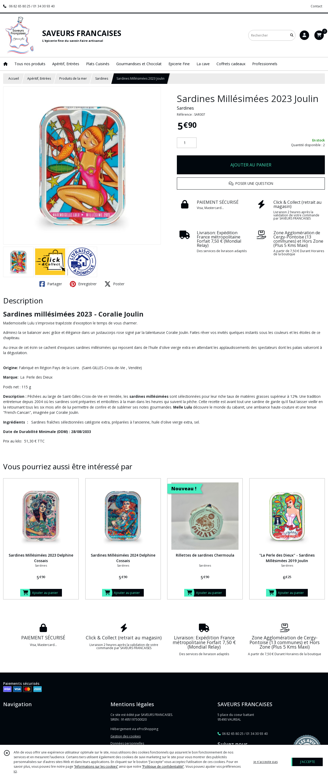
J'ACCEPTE (307, 762)
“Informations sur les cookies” (96, 766)
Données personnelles (127, 743)
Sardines (101, 78)
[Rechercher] (291, 35)
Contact (316, 6)
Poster (114, 284)
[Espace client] (304, 35)
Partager (50, 284)
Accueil (13, 78)
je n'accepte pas (265, 762)
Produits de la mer (73, 78)
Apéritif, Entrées (39, 78)
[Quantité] (187, 143)
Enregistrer (83, 284)
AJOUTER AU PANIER (250, 165)
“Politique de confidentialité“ (163, 766)
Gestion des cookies (125, 736)
